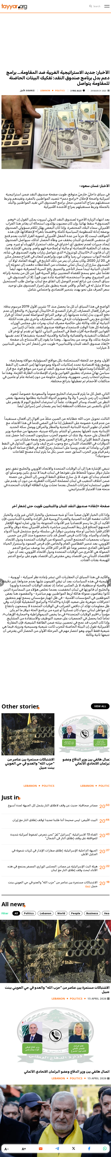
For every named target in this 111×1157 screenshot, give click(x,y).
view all (100, 706)
